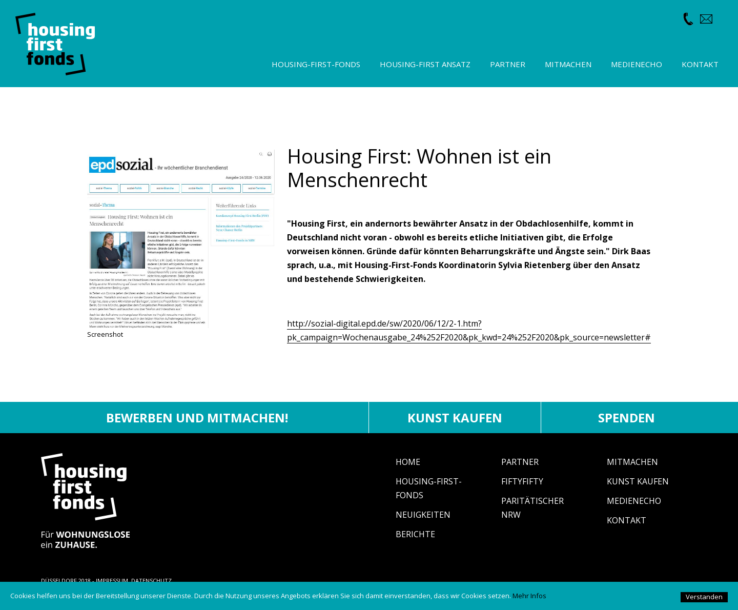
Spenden (626, 417)
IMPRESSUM (112, 580)
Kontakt (626, 520)
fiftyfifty (522, 481)
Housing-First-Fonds (316, 64)
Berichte (415, 534)
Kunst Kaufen (638, 481)
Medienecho (634, 500)
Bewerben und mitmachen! (197, 417)
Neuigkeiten (423, 514)
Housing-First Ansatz (425, 64)
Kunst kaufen (454, 417)
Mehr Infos (529, 595)
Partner (520, 461)
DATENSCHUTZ (151, 580)
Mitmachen (632, 461)
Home (408, 461)
